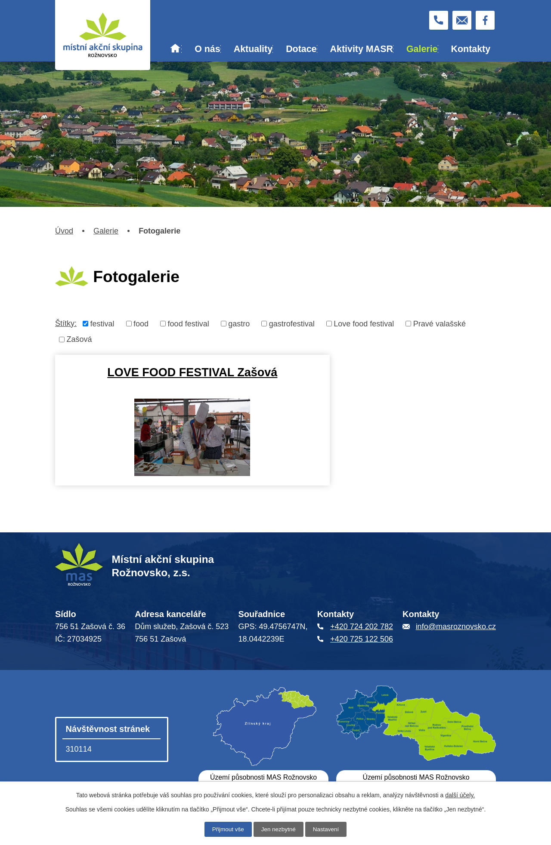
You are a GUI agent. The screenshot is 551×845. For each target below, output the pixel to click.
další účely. (460, 794)
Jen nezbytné (278, 829)
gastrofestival (292, 323)
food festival (188, 323)
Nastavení (327, 829)
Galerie (422, 49)
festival (102, 323)
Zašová (79, 339)
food (141, 323)
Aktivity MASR (361, 49)
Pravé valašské (439, 323)
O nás (207, 49)
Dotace (301, 49)
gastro (239, 323)
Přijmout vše (226, 829)
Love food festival (364, 323)
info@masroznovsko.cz (456, 626)
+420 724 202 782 (361, 626)
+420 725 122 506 (361, 639)
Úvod (175, 49)
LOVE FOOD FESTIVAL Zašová (163, 372)
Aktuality (253, 49)
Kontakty (471, 49)
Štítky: (66, 323)
